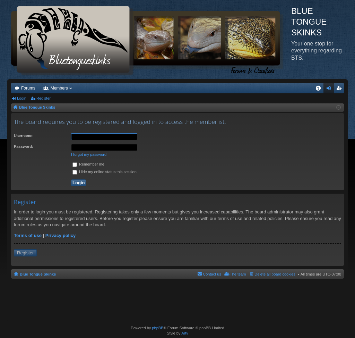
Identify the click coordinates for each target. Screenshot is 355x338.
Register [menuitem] (340, 89)
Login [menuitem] (330, 89)
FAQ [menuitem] (320, 89)
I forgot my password (88, 154)
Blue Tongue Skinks (38, 274)
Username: (24, 136)
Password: (23, 146)
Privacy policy (60, 235)
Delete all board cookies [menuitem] (274, 274)
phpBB (157, 328)
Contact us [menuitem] (212, 274)
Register (43, 98)
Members (59, 88)
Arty (184, 333)
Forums (28, 88)
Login (21, 98)
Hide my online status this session (104, 172)
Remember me (88, 164)
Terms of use (28, 235)
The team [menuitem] (238, 274)
